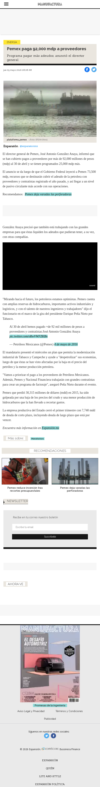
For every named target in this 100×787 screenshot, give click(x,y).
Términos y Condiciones (69, 711)
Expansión (50, 760)
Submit (50, 536)
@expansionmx (29, 146)
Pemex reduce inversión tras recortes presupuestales (25, 489)
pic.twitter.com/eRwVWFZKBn (28, 336)
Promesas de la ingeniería (50, 705)
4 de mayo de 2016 (66, 344)
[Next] (94, 469)
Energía (12, 42)
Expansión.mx (50, 428)
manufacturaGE (46, 735)
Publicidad (50, 718)
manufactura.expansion (53, 735)
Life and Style (50, 776)
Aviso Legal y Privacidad (30, 711)
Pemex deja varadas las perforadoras (48, 194)
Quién (50, 768)
